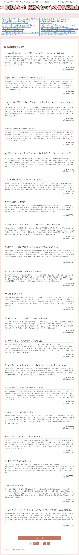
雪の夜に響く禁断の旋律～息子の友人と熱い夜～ (55, 19)
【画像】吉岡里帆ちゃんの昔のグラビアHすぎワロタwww (19, 21)
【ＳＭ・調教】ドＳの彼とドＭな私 (12, 31)
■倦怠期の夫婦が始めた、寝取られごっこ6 (54, 21)
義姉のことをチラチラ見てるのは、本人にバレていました (58, 25)
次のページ (40, 538)
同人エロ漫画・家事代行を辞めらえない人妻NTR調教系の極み (20, 19)
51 (45, 544)
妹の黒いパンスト (46, 23)
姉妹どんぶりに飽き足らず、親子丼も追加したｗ (16, 27)
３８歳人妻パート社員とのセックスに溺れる (15, 23)
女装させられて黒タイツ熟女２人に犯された (54, 27)
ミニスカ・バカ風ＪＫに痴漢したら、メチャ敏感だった (18, 25)
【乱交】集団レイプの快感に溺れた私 (13, 29)
